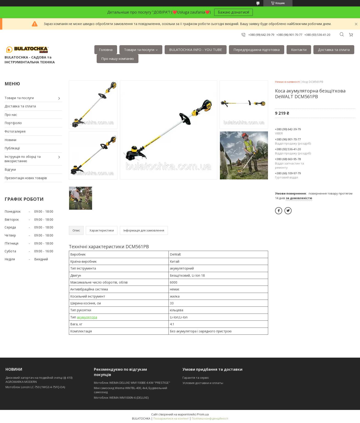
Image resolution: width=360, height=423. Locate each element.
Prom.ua (203, 414)
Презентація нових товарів (26, 178)
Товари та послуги (139, 49)
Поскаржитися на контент (171, 418)
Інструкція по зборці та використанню (23, 158)
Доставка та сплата (334, 49)
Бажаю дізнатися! (233, 12)
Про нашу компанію (117, 58)
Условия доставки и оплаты (203, 383)
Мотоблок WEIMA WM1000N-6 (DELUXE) (121, 397)
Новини (10, 140)
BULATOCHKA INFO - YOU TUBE (195, 49)
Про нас (11, 114)
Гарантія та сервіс (196, 378)
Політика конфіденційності (210, 418)
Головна (105, 49)
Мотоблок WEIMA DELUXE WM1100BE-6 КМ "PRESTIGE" (132, 383)
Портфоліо (13, 123)
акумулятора (87, 317)
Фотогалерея (15, 131)
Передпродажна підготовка (256, 49)
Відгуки (10, 169)
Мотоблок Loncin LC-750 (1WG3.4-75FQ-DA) (35, 387)
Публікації (12, 148)
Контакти (299, 49)
